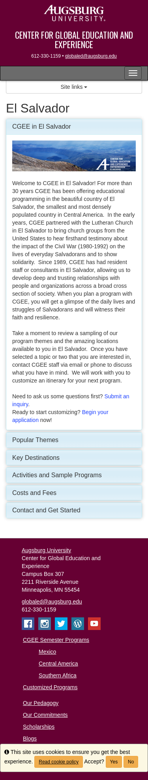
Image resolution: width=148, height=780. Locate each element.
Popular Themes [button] (35, 440)
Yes (114, 762)
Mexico (47, 652)
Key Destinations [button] (36, 457)
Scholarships (38, 727)
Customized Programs (50, 687)
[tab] (74, 126)
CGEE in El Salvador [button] (41, 126)
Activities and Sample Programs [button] (57, 475)
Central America (58, 663)
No (131, 762)
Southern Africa (58, 675)
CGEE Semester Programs (56, 640)
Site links (74, 87)
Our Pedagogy (40, 703)
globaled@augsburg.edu (91, 56)
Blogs (30, 738)
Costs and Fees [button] (34, 492)
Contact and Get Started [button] (46, 510)
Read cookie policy (59, 762)
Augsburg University (46, 550)
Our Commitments (45, 715)
